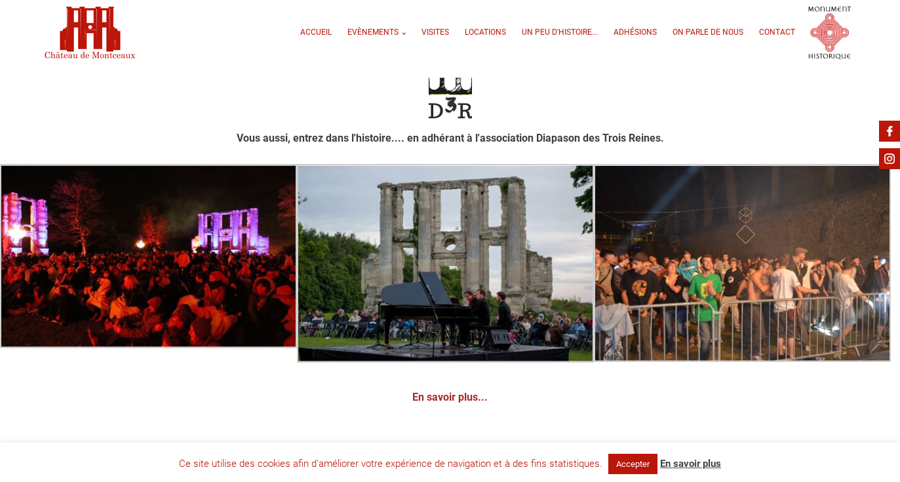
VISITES (435, 32)
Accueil (316, 32)
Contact (777, 32)
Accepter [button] (633, 464)
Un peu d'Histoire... (560, 32)
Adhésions (635, 32)
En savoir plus (690, 464)
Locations (485, 32)
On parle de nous (708, 32)
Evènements (373, 32)
